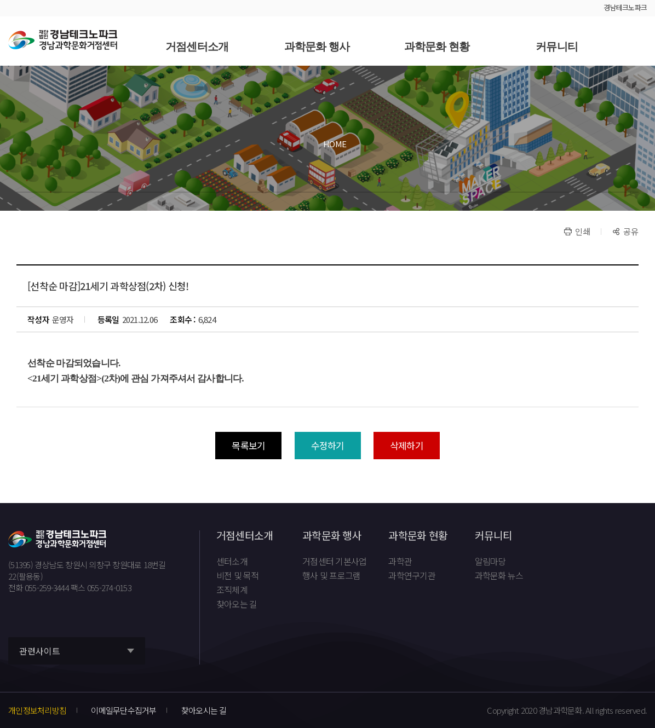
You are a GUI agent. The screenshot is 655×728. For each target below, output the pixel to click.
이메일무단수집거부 (123, 710)
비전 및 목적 (237, 575)
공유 (631, 231)
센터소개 (232, 561)
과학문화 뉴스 (499, 575)
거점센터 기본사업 (334, 561)
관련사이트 (39, 651)
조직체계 (232, 590)
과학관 (400, 561)
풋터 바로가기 (0, 0)
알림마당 (490, 561)
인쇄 (582, 231)
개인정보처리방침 (37, 710)
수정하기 (327, 445)
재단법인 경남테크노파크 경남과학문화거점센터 (62, 40)
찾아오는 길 (236, 604)
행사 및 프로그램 (331, 575)
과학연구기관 (411, 575)
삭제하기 (406, 445)
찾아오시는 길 (204, 710)
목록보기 (248, 445)
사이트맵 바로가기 (636, 41)
